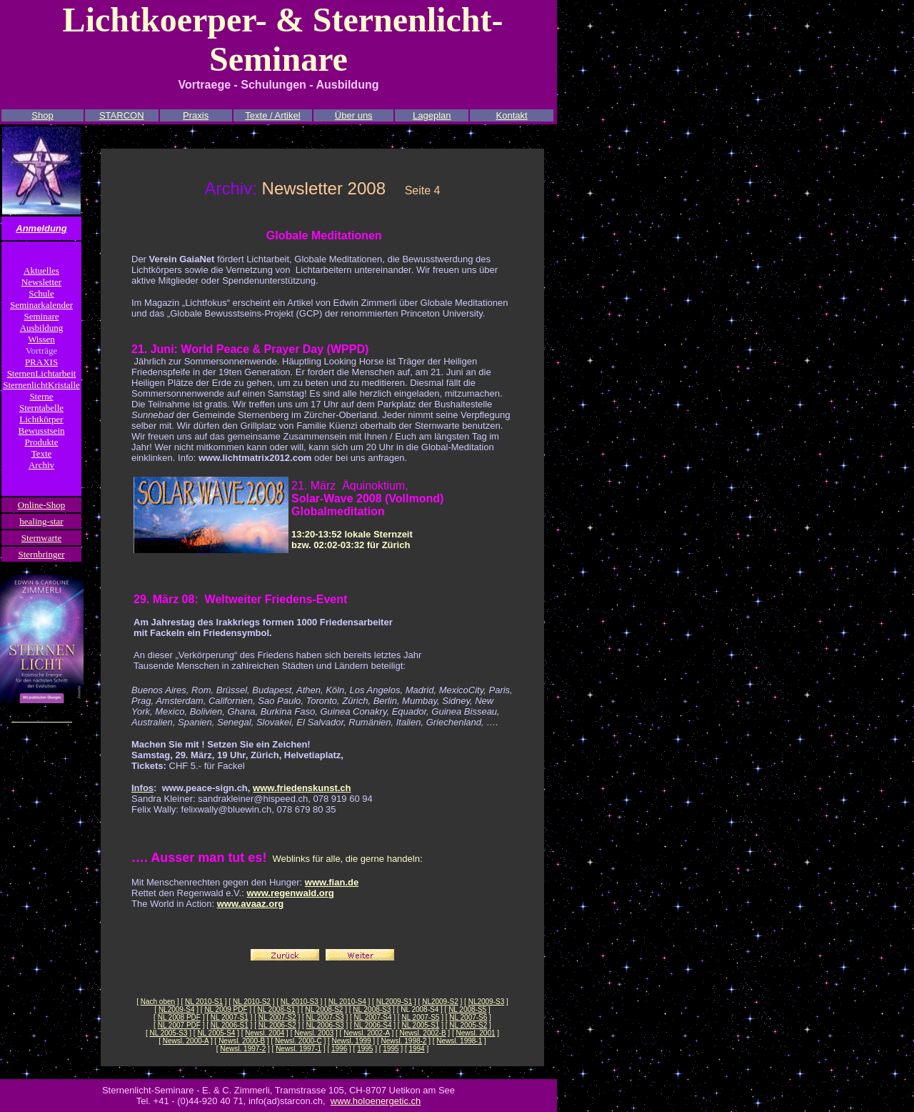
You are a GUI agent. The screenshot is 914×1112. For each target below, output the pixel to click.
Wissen (41, 339)
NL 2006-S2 (277, 1025)
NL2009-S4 (177, 1009)
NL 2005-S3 (168, 1033)
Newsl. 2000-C (298, 1041)
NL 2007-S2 (277, 1017)
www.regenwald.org (289, 893)
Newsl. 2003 (313, 1033)
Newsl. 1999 (351, 1041)
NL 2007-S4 (373, 1017)
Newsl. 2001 (475, 1033)
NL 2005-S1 (420, 1025)
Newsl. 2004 (264, 1033)
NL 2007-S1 (229, 1017)
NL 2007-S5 (420, 1017)
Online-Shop (41, 505)
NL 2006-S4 (373, 1025)
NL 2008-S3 (372, 1009)
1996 (339, 1049)
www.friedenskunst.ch (302, 788)
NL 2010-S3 (299, 1002)
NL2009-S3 (486, 1002)
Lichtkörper (41, 419)
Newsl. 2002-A (366, 1033)
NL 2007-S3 (325, 1017)
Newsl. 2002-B (423, 1033)
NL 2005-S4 (216, 1033)
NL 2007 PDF (179, 1025)
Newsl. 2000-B (242, 1041)
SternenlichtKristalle (41, 384)
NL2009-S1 (394, 1002)
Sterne (41, 396)
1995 (365, 1049)
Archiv (41, 465)
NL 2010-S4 (347, 1002)
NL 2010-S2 (252, 1002)
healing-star (41, 521)
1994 (416, 1049)
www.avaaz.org (250, 903)
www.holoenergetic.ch (376, 1101)
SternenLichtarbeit (41, 373)
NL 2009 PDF (225, 1009)
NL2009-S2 (440, 1002)
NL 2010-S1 (204, 1002)
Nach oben (158, 1002)
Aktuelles (41, 270)
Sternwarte (41, 537)
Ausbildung (42, 327)
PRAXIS (41, 362)
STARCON (121, 115)
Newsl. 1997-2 (243, 1049)
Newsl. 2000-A (186, 1041)
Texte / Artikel (272, 115)
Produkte (42, 442)
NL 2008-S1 (277, 1009)
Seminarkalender (41, 304)
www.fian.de (331, 882)
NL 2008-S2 (324, 1009)
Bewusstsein (42, 430)
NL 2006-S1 (229, 1025)
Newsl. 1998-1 (459, 1041)
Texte (41, 453)
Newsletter (41, 282)
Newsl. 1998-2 (404, 1041)
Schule (41, 293)
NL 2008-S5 (467, 1009)
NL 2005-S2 (468, 1025)
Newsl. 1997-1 (298, 1049)
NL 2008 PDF (179, 1017)
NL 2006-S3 (325, 1025)
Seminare (41, 316)
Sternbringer (42, 554)
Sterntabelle (41, 407)
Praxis (196, 115)
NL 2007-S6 (468, 1017)
